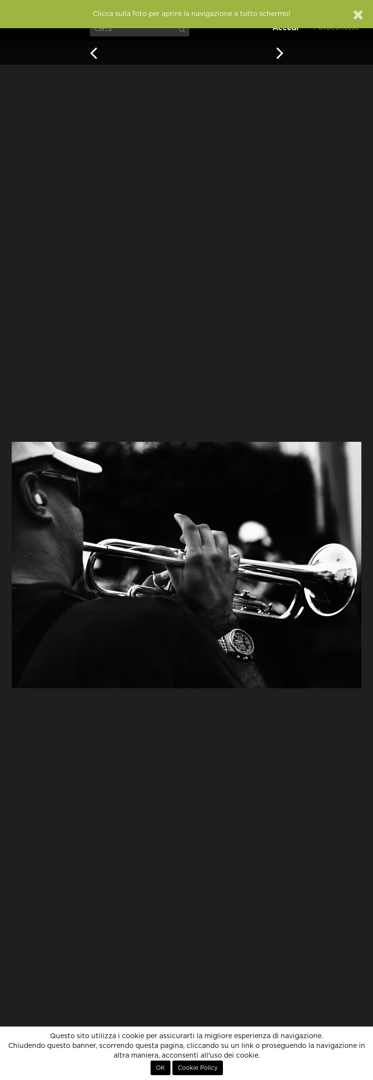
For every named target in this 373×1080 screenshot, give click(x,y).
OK (160, 1068)
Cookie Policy (198, 1068)
